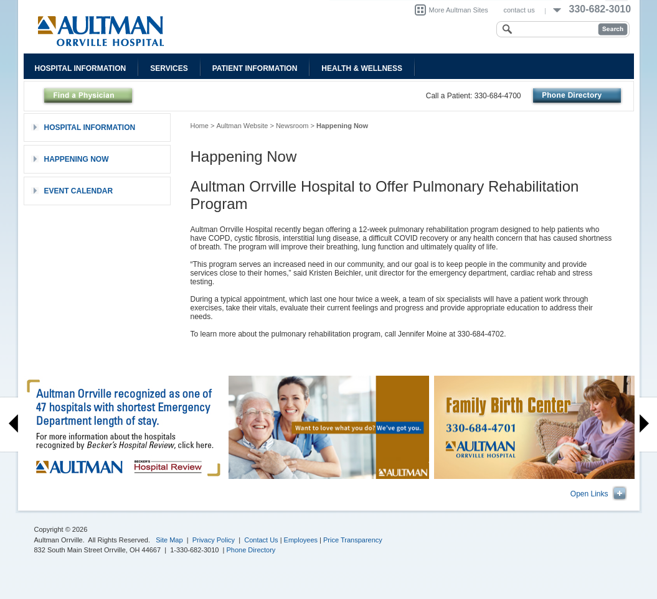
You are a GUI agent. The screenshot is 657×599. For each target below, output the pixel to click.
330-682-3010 (600, 9)
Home (200, 125)
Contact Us (261, 540)
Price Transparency (352, 540)
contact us (519, 10)
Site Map (169, 540)
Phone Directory (251, 550)
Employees (301, 540)
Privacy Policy (213, 540)
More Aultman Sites (458, 10)
